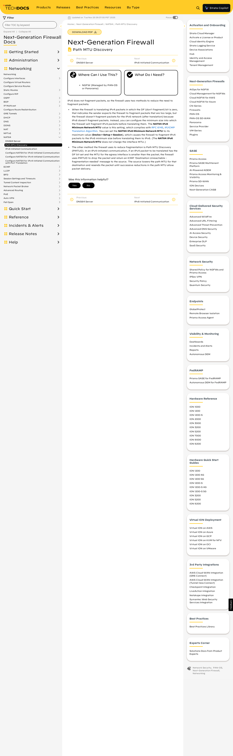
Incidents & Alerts (26, 225)
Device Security (198, 239)
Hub (191, 55)
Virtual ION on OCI (200, 546)
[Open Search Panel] (199, 8)
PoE (6, 194)
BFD (6, 175)
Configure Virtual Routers (17, 82)
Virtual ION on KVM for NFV (205, 541)
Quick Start (20, 209)
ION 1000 (194, 408)
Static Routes (11, 90)
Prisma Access (197, 160)
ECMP (7, 167)
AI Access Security (200, 234)
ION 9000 (195, 441)
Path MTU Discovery (16, 145)
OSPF (7, 98)
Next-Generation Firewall (89, 24)
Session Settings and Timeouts (19, 178)
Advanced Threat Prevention (205, 226)
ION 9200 (195, 445)
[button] (231, 605)
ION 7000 (195, 437)
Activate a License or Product (206, 39)
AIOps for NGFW (199, 91)
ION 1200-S (196, 416)
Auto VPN (9, 198)
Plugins (193, 136)
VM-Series (195, 132)
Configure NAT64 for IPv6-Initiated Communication (32, 153)
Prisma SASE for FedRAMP (205, 380)
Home (70, 24)
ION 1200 (194, 412)
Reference (19, 217)
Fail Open (8, 202)
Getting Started (24, 52)
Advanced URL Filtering (203, 222)
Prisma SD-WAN (199, 183)
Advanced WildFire (200, 218)
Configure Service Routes (17, 86)
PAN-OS (194, 115)
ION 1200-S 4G (198, 489)
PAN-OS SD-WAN (199, 120)
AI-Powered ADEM (200, 172)
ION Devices (196, 187)
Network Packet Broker (16, 186)
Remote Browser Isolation (204, 315)
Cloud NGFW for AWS (202, 99)
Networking (20, 69)
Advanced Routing (13, 190)
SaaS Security (197, 247)
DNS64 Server (13, 141)
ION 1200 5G (196, 480)
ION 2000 (195, 420)
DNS (6, 121)
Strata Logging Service (202, 47)
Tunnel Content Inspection (17, 182)
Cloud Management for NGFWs (207, 95)
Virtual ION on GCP (200, 537)
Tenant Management (201, 67)
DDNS (7, 125)
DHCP (7, 118)
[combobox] (30, 24)
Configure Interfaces (14, 78)
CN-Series (195, 107)
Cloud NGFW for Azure (202, 103)
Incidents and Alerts (200, 347)
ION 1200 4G (196, 476)
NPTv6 (7, 133)
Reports (194, 351)
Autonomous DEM (199, 355)
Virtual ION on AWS (200, 529)
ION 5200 (195, 433)
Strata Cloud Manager (201, 35)
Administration (23, 60)
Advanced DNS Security (203, 230)
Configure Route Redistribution (20, 109)
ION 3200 (195, 429)
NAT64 (7, 137)
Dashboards (196, 343)
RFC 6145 (157, 127)
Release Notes (23, 234)
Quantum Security (199, 286)
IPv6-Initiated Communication (21, 149)
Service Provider (198, 128)
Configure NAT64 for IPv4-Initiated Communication (32, 156)
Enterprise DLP (198, 243)
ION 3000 (195, 425)
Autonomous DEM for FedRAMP (207, 384)
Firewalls (194, 111)
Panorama (195, 124)
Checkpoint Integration (202, 588)
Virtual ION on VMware (202, 550)
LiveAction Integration (202, 592)
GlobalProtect (197, 311)
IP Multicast (10, 106)
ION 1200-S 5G (197, 493)
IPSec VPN (195, 278)
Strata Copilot (216, 8)
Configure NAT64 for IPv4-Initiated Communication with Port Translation (32, 162)
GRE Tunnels (10, 113)
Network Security (202, 669)
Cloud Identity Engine (201, 43)
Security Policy (198, 282)
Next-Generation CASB (202, 191)
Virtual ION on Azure (201, 533)
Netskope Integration (201, 597)
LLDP (7, 171)
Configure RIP (11, 94)
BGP (6, 102)
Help (13, 242)
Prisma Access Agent (201, 319)
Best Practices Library (202, 628)
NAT (6, 129)
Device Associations (201, 51)
